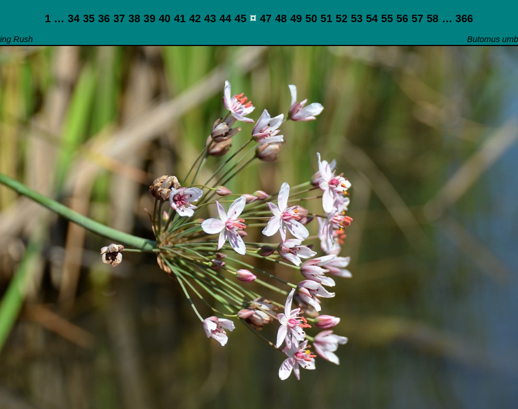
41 (180, 18)
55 (387, 18)
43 (210, 18)
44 (225, 18)
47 (265, 18)
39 (150, 18)
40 (164, 18)
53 (357, 18)
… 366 (457, 18)
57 (418, 18)
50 (312, 18)
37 (119, 18)
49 (296, 18)
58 (432, 18)
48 (281, 18)
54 (372, 18)
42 (195, 18)
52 (342, 18)
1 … (54, 18)
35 (89, 18)
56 (402, 18)
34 (74, 18)
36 (104, 18)
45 (241, 18)
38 (134, 18)
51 (326, 18)
